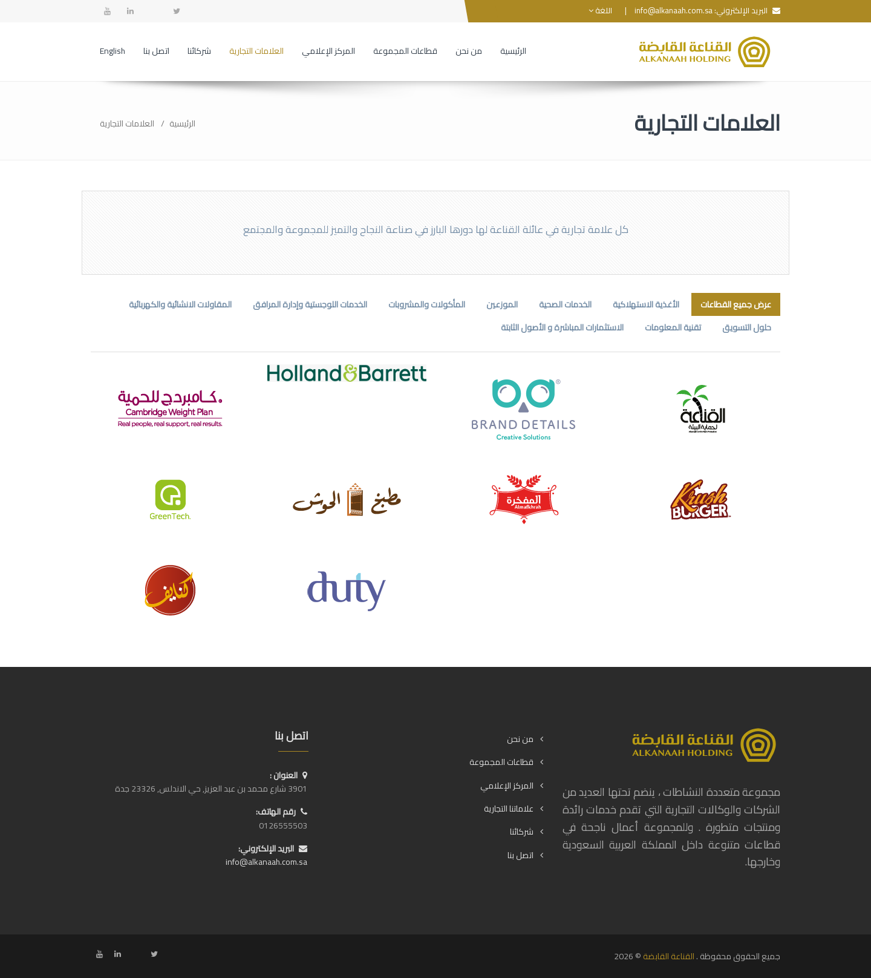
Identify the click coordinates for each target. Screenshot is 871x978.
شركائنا (521, 831)
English (112, 51)
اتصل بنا (520, 855)
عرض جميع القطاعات (735, 304)
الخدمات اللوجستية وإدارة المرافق (310, 304)
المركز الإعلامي (506, 785)
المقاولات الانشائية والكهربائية (180, 304)
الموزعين (502, 304)
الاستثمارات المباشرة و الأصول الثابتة (562, 327)
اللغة (600, 10)
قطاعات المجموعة (501, 762)
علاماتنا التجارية (508, 808)
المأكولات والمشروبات (426, 304)
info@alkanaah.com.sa (673, 10)
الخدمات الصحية (565, 304)
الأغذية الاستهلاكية (646, 304)
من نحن (520, 739)
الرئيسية (182, 123)
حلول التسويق (746, 327)
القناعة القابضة (668, 956)
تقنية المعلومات (673, 327)
